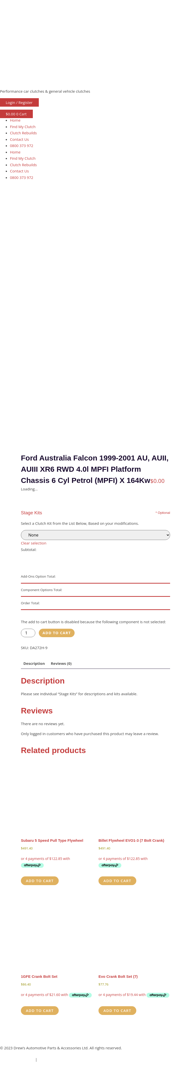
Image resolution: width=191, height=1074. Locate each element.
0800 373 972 (21, 145)
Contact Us (19, 139)
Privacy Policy (50, 1059)
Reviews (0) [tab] (61, 663)
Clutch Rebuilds (23, 132)
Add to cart (57, 632)
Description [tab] (34, 663)
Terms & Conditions (17, 1059)
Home (15, 120)
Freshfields (30, 1071)
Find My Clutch (23, 126)
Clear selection (33, 542)
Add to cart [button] (40, 880)
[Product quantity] (28, 633)
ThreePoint (64, 1071)
